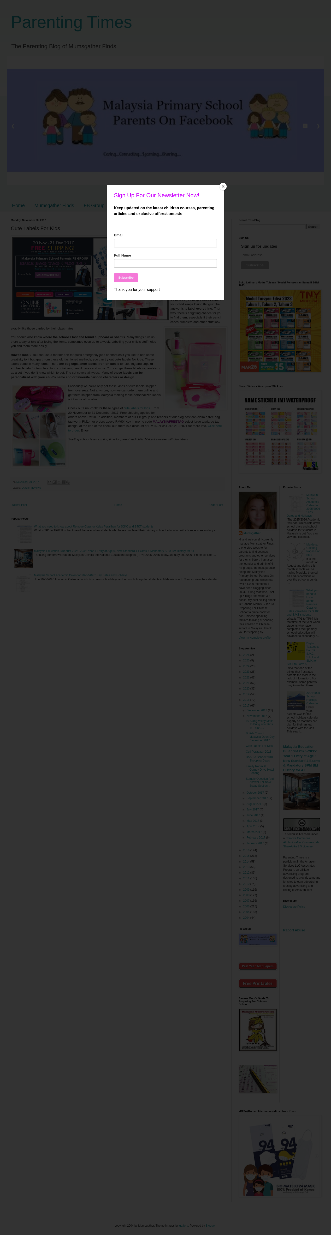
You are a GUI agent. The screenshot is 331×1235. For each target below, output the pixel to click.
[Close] (223, 186)
